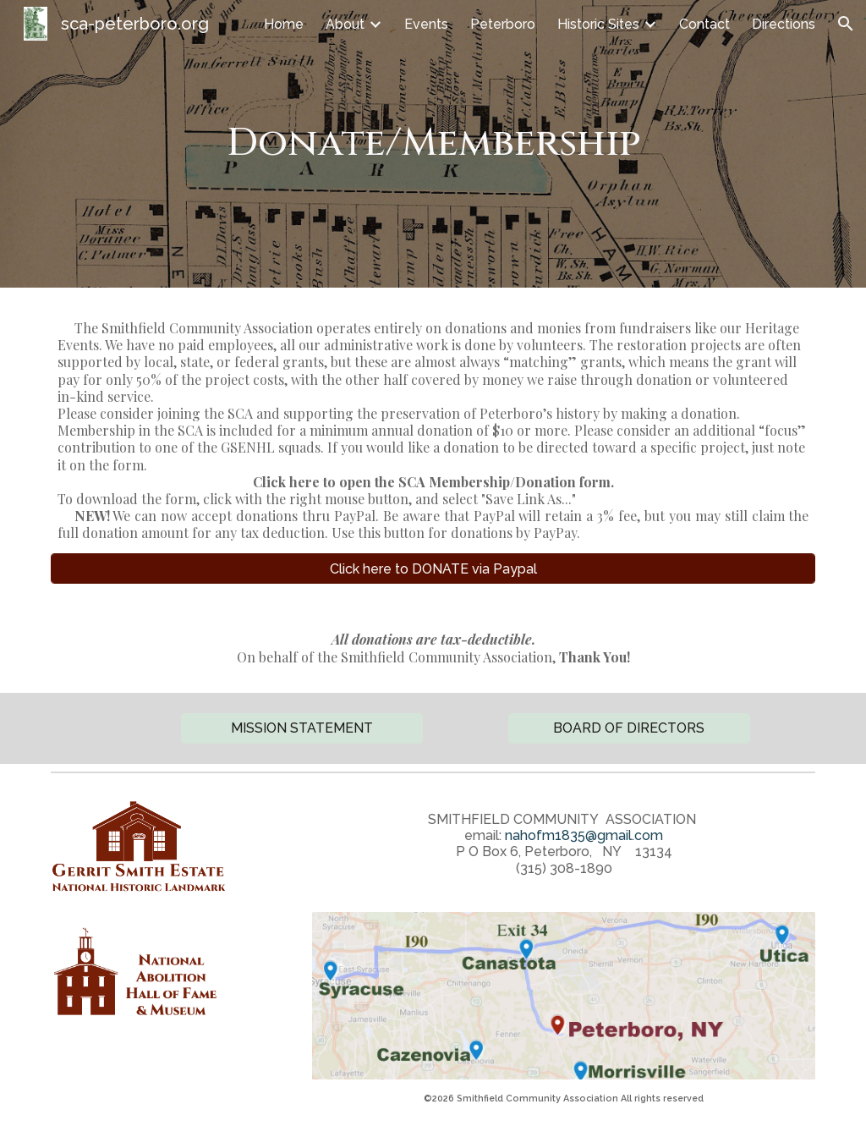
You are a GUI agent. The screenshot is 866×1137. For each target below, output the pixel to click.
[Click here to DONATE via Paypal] (433, 568)
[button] (845, 23)
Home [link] (284, 24)
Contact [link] (704, 24)
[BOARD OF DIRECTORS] (629, 728)
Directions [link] (783, 24)
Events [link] (426, 24)
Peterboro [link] (502, 24)
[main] (433, 144)
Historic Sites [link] (598, 24)
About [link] (345, 24)
